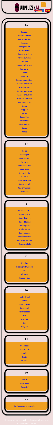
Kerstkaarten (24, 158)
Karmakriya (24, 120)
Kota (24, 323)
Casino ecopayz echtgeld (24, 406)
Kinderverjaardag (24, 240)
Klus (24, 270)
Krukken (24, 360)
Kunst (24, 379)
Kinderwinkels (25, 244)
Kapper (24, 106)
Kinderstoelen (25, 233)
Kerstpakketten (24, 165)
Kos (24, 315)
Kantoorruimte (24, 102)
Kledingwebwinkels (24, 267)
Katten (24, 131)
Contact (33, 423)
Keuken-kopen (25, 180)
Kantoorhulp (24, 87)
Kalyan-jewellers (25, 54)
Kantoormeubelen (24, 91)
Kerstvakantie (24, 173)
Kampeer (24, 61)
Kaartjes (24, 43)
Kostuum (24, 319)
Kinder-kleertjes (24, 210)
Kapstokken (25, 117)
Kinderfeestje (24, 214)
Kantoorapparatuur (24, 80)
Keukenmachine (24, 188)
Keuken (24, 176)
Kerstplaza (24, 169)
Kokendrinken (24, 304)
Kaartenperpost (24, 39)
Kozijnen (24, 326)
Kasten (25, 128)
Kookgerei (24, 308)
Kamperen (24, 69)
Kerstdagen (24, 154)
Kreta (24, 357)
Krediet (24, 353)
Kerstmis (24, 162)
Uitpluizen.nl (21, 420)
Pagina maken (33, 420)
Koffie (24, 300)
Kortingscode (24, 311)
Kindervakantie (24, 236)
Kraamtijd (24, 349)
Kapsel (24, 113)
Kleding (24, 263)
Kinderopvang (25, 225)
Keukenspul (25, 191)
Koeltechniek (24, 297)
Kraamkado (24, 345)
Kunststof (24, 387)
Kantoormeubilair (24, 98)
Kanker (25, 72)
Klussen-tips (24, 278)
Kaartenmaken (24, 35)
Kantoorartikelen (24, 83)
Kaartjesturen (24, 46)
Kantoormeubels (25, 94)
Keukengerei (24, 184)
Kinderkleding (25, 222)
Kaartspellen (24, 50)
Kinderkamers (25, 218)
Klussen (24, 274)
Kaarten (24, 32)
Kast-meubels (24, 124)
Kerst (24, 151)
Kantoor (24, 76)
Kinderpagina (24, 229)
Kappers (24, 109)
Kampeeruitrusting (25, 65)
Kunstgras (24, 383)
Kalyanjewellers (24, 57)
